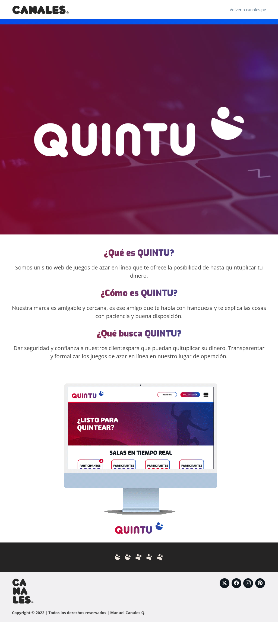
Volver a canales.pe (248, 9)
